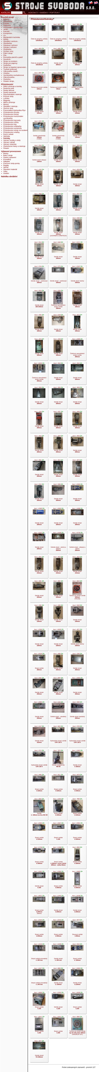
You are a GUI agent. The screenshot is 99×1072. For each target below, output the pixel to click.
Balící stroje (8, 155)
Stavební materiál (10, 169)
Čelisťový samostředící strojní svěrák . (58, 301)
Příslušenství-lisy (10, 124)
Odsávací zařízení (10, 45)
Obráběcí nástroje (10, 106)
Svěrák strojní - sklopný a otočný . (77, 543)
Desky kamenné (9, 92)
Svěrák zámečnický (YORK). (39, 131)
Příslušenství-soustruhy (12, 128)
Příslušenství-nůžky (11, 122)
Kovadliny (7, 159)
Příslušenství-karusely (12, 120)
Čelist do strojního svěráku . (39, 34)
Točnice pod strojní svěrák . (39, 83)
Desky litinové (8, 90)
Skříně (5, 167)
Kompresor (7, 33)
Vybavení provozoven (11, 151)
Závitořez (7, 79)
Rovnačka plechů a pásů (13, 57)
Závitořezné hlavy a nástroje (14, 146)
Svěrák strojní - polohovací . (39, 276)
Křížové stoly (8, 96)
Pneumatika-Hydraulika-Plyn (14, 110)
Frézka (6, 23)
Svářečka (7, 65)
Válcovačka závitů (10, 71)
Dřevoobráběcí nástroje (12, 94)
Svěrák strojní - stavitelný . (58, 712)
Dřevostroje (7, 21)
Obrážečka (7, 43)
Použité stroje (7, 17)
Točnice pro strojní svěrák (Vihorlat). (77, 591)
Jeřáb (5, 29)
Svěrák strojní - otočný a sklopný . (58, 543)
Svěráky (6, 138)
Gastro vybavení (9, 157)
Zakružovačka (8, 77)
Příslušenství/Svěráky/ (42, 19)
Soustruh (6, 59)
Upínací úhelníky (9, 144)
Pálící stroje (8, 53)
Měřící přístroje (9, 102)
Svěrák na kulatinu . (77, 83)
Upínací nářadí (9, 142)
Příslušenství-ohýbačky (12, 126)
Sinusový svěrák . (77, 930)
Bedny (5, 153)
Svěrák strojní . (58, 59)
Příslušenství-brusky (11, 112)
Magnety (6, 100)
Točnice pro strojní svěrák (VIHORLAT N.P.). (77, 1027)
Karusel (6, 31)
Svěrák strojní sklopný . (39, 155)
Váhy (5, 171)
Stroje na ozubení (10, 61)
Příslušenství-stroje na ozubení (15, 130)
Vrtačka (6, 73)
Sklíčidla (6, 136)
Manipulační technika (11, 37)
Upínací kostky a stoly (12, 140)
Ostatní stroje (8, 81)
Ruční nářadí (8, 134)
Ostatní (6, 148)
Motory (6, 104)
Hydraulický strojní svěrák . (58, 736)
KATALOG (5, 13)
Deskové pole (8, 88)
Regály (6, 165)
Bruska (6, 19)
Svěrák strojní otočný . (77, 276)
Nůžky (5, 39)
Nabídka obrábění (9, 176)
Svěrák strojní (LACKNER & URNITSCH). (58, 228)
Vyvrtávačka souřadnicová (13, 75)
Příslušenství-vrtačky (11, 132)
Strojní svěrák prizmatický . (39, 954)
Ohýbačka (7, 49)
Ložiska (6, 98)
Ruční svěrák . (58, 809)
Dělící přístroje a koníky (12, 86)
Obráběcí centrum (10, 41)
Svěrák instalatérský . (58, 761)
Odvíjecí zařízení (10, 47)
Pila (4, 55)
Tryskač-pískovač (10, 69)
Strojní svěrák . (39, 664)
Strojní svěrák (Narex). (39, 906)
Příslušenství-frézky (11, 114)
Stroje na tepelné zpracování (14, 67)
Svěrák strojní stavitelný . (77, 712)
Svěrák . (39, 809)
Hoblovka (7, 25)
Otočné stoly (8, 108)
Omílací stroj (8, 51)
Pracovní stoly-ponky (11, 163)
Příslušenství (7, 84)
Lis (4, 35)
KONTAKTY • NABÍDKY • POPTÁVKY (44, 13)
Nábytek (6, 161)
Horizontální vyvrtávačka (12, 27)
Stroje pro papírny (10, 63)
